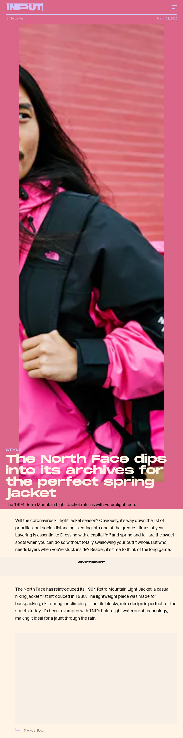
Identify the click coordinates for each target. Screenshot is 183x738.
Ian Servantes (14, 18)
